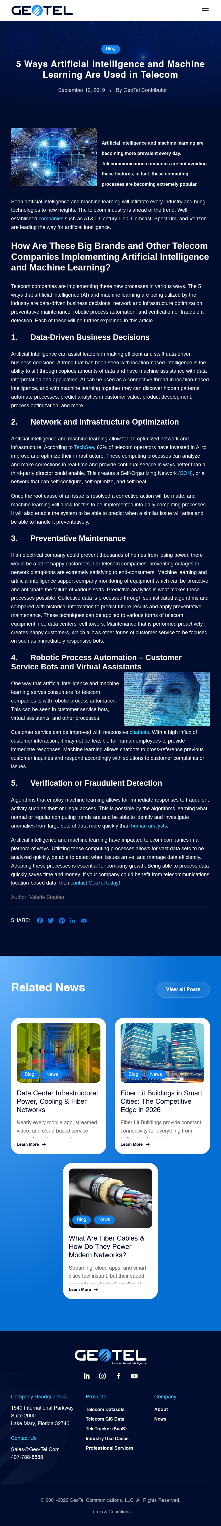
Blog (110, 49)
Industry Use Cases (107, 1439)
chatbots (139, 732)
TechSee (84, 447)
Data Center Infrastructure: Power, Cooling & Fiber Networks (57, 1102)
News (52, 1074)
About (161, 1410)
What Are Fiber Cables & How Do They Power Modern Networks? (106, 1247)
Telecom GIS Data (105, 1419)
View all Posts (183, 989)
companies (51, 218)
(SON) (185, 473)
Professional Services (110, 1449)
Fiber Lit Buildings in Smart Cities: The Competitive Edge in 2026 (161, 1102)
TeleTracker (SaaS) (106, 1429)
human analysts (149, 826)
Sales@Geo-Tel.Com (35, 1449)
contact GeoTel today (95, 883)
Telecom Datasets (105, 1410)
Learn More (28, 1145)
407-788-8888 (27, 1457)
